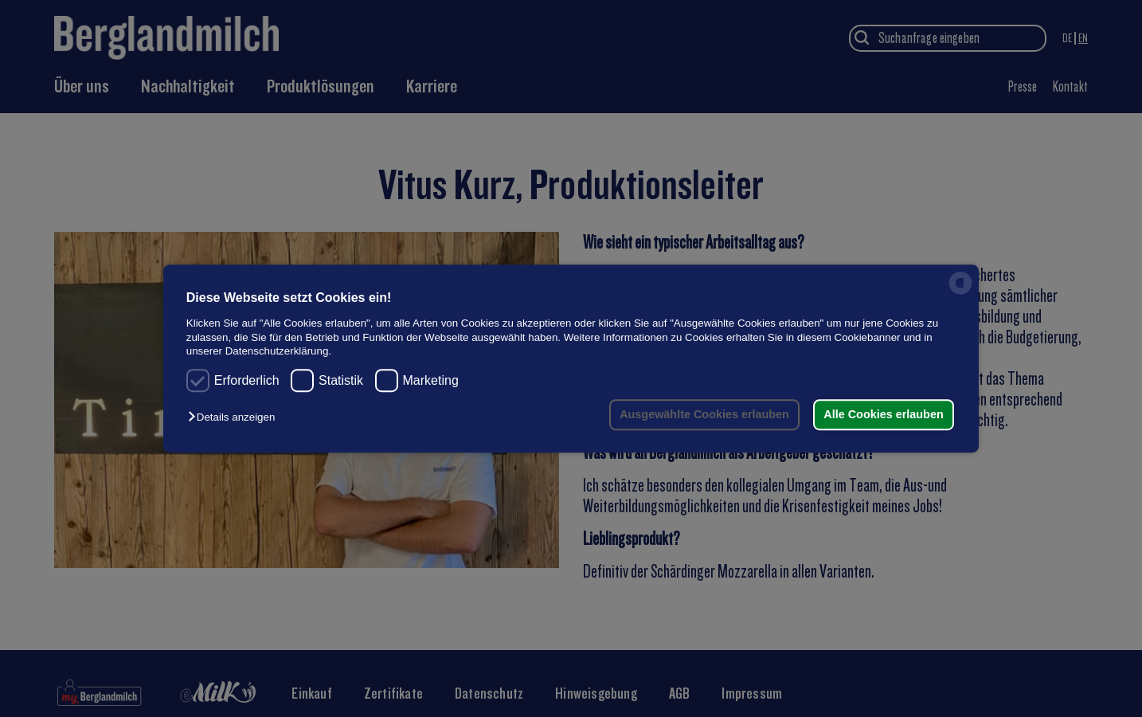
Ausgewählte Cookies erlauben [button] (704, 414)
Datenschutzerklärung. (278, 351)
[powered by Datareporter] (960, 293)
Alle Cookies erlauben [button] (883, 414)
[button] (235, 418)
